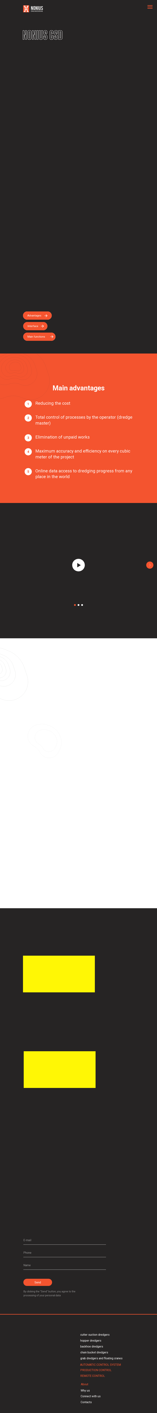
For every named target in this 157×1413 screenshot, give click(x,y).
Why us (85, 1390)
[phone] (64, 1252)
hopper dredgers (90, 1340)
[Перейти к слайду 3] (82, 605)
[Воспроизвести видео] (78, 565)
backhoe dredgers (91, 1346)
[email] (64, 1240)
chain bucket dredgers (94, 1352)
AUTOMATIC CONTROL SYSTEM (100, 1364)
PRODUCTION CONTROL (96, 1370)
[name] (64, 1265)
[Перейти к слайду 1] (75, 605)
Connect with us (91, 1396)
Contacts (86, 1402)
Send (37, 1282)
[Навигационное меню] (150, 7)
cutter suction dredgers (95, 1334)
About (84, 1384)
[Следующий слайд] (149, 565)
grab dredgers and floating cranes (101, 1358)
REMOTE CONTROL (92, 1376)
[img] (60, 1069)
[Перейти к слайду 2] (78, 605)
